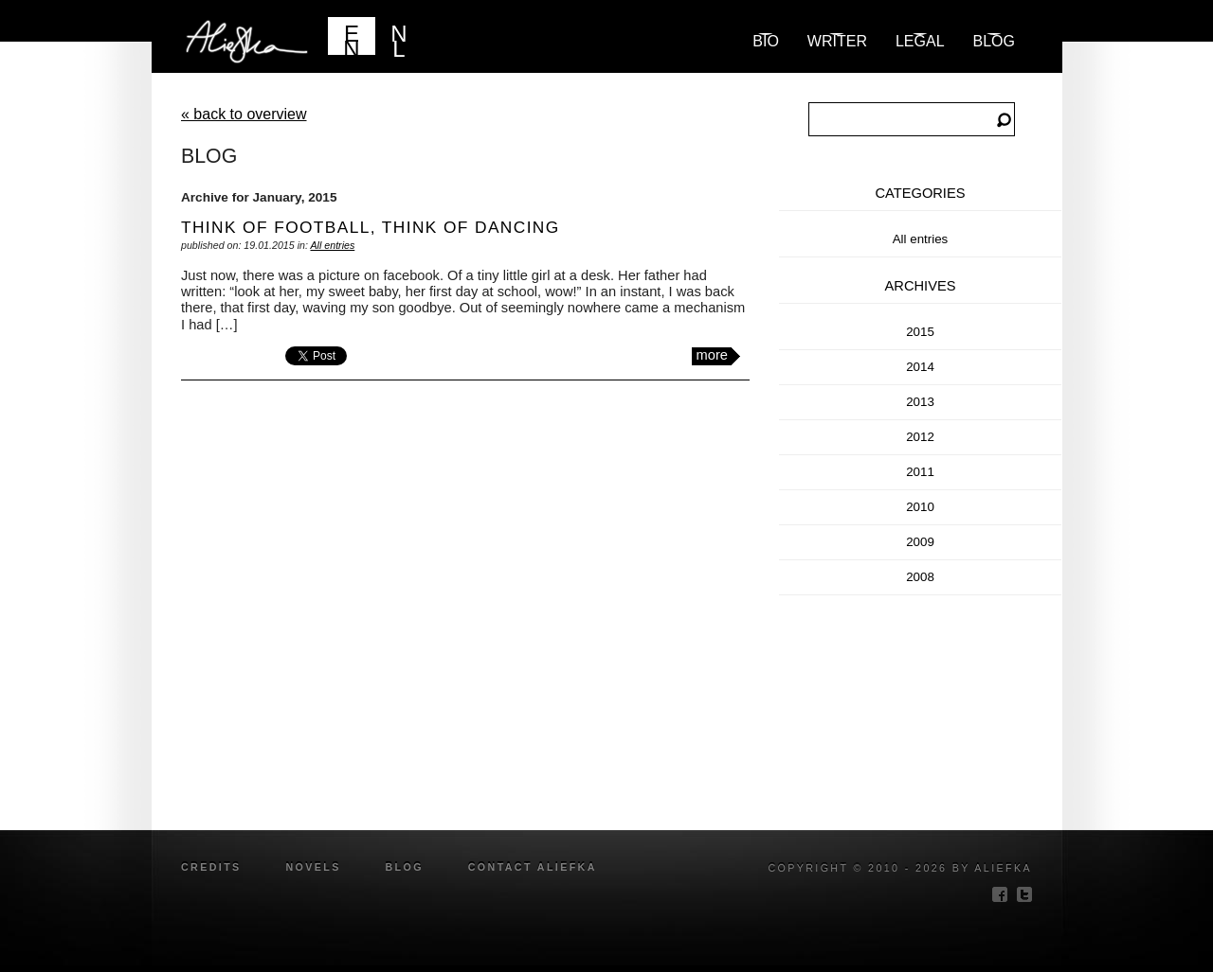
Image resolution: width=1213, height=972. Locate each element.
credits (211, 867)
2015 (920, 332)
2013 (920, 402)
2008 (920, 577)
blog (994, 41)
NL (398, 38)
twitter (1024, 894)
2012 (920, 437)
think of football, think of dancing (370, 227)
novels (312, 867)
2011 (920, 472)
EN (351, 38)
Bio (765, 41)
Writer (837, 41)
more (712, 354)
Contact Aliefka (532, 867)
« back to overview (244, 114)
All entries (332, 245)
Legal (920, 41)
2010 (920, 507)
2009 (920, 542)
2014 (920, 367)
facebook (999, 894)
